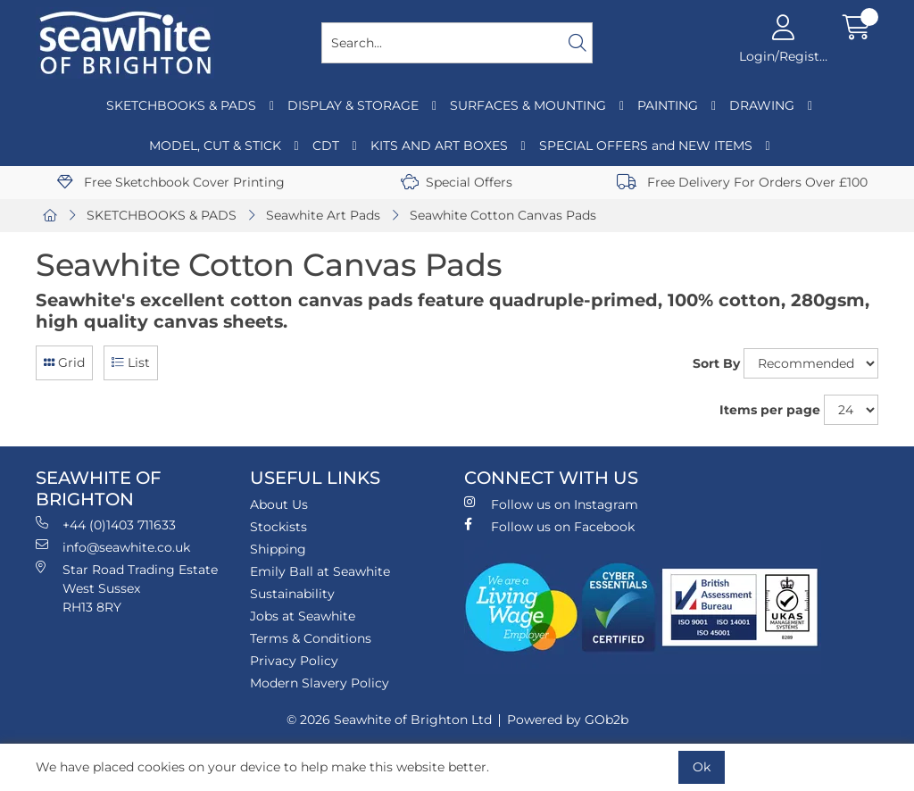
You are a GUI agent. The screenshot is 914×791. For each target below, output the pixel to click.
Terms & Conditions (310, 638)
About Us (279, 504)
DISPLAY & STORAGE (353, 105)
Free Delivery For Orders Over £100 (742, 182)
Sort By (716, 363)
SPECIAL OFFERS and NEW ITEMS (645, 145)
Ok (701, 767)
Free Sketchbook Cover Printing (171, 182)
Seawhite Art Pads (323, 215)
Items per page (769, 410)
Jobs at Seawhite (302, 616)
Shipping (278, 549)
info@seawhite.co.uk (113, 546)
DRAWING (761, 105)
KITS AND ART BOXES (439, 145)
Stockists (278, 527)
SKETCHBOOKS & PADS (181, 105)
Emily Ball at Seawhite (320, 571)
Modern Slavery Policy (319, 683)
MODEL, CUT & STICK (215, 145)
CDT (325, 145)
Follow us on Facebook (549, 526)
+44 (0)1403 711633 (106, 524)
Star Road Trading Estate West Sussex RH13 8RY (127, 588)
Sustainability (292, 594)
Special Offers (456, 182)
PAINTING (667, 105)
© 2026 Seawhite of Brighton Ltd (389, 720)
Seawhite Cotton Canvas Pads (503, 215)
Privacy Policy (294, 661)
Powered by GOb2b (567, 720)
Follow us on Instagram (551, 503)
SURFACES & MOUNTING (528, 105)
